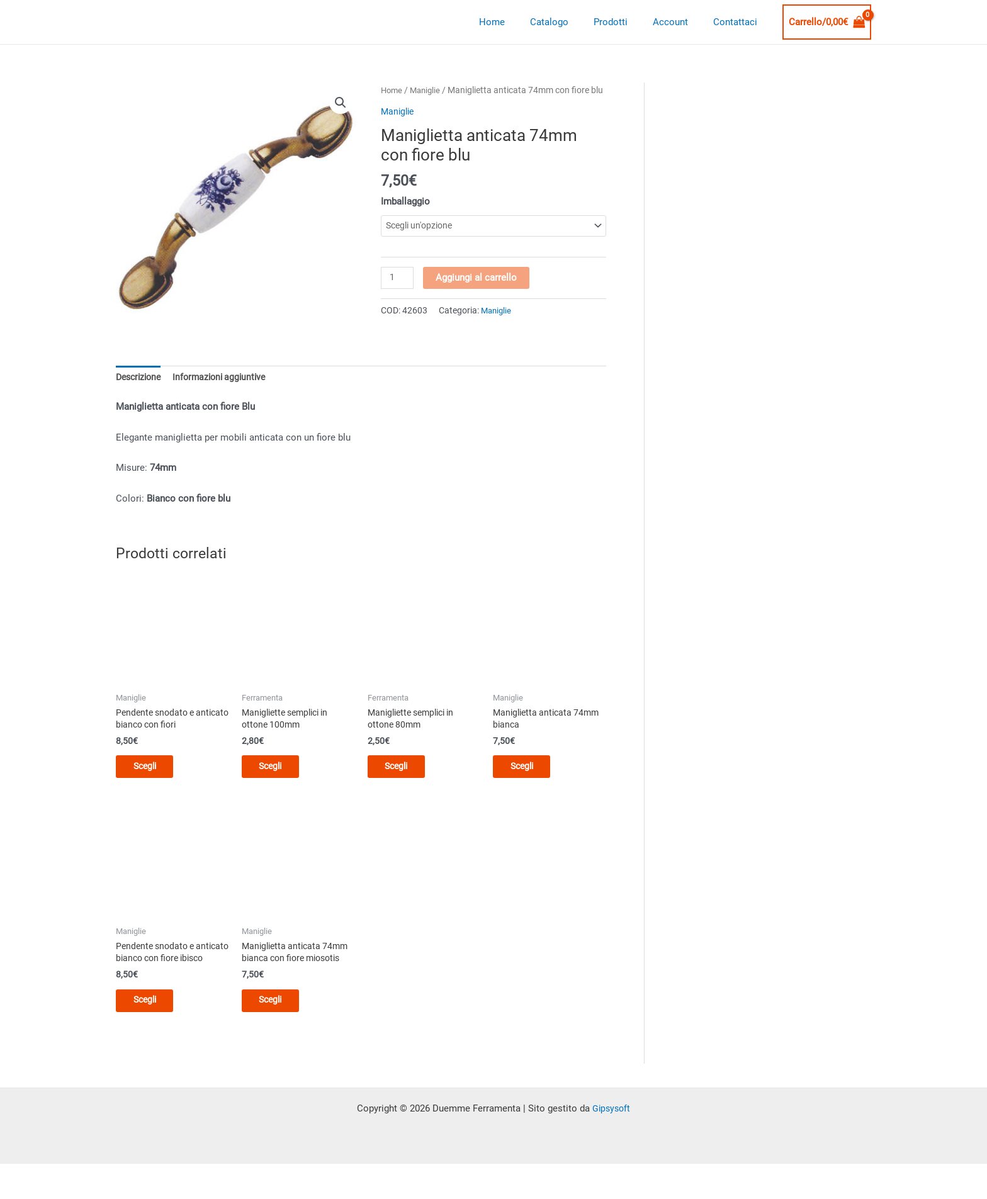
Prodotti (626, 22)
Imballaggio (405, 216)
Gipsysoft (611, 1143)
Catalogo (571, 22)
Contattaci (738, 22)
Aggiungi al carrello (477, 293)
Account (679, 22)
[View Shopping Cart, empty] (827, 22)
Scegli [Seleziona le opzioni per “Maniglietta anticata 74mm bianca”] (531, 784)
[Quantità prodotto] (398, 294)
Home (520, 22)
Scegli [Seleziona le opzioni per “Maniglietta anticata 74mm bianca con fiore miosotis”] (280, 1022)
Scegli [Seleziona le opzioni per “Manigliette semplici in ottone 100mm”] (280, 784)
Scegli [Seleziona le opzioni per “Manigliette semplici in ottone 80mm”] (406, 784)
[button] (340, 103)
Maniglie (428, 90)
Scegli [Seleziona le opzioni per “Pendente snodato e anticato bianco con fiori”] (154, 784)
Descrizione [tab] (141, 392)
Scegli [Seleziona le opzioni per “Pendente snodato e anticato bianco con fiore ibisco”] (154, 1034)
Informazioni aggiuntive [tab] (227, 392)
